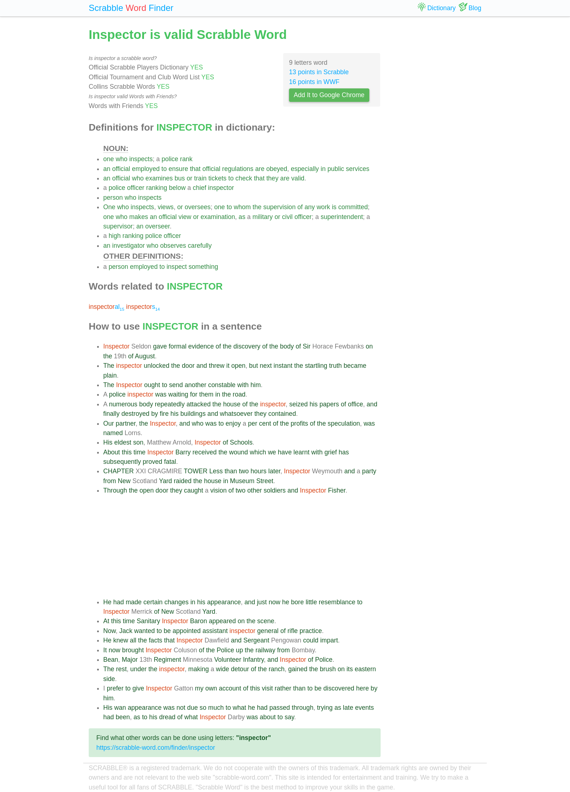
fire (164, 413)
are (259, 168)
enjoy (233, 423)
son (138, 442)
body (287, 346)
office (355, 404)
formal (177, 346)
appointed (187, 630)
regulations (237, 168)
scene (265, 621)
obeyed (276, 168)
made (134, 602)
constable (222, 385)
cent (265, 423)
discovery (246, 346)
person (113, 197)
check (244, 178)
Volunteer (227, 659)
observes (173, 245)
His (107, 442)
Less (216, 471)
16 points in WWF (314, 81)
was (160, 394)
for (194, 394)
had (118, 602)
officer (136, 187)
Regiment (167, 659)
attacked (198, 404)
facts (155, 640)
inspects (141, 159)
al (106, 306)
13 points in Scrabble (319, 72)
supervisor (118, 226)
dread (167, 717)
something (203, 266)
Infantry (253, 659)
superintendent (342, 216)
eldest (122, 442)
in (323, 168)
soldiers (275, 490)
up (239, 650)
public (336, 168)
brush (328, 669)
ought (152, 385)
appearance (224, 602)
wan (120, 707)
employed (146, 168)
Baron (198, 621)
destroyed (135, 413)
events (364, 707)
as (241, 216)
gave (160, 346)
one (108, 159)
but (253, 365)
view (184, 216)
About (111, 452)
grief (330, 452)
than (231, 471)
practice (311, 630)
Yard (165, 481)
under (138, 669)
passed (279, 707)
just (262, 602)
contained (282, 413)
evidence (201, 346)
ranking (156, 187)
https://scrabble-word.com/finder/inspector (155, 747)
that (195, 168)
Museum (242, 481)
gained (298, 669)
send (176, 385)
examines (159, 178)
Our (108, 423)
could (310, 640)
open (238, 365)
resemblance (337, 602)
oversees (197, 207)
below (177, 187)
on (369, 346)
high (115, 235)
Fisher (336, 490)
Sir (307, 346)
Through (115, 490)
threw (217, 365)
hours (258, 471)
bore (297, 602)
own (211, 688)
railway (266, 650)
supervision (279, 207)
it (227, 365)
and (201, 365)
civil (287, 216)
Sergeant (256, 640)
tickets (217, 178)
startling (316, 365)
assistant (215, 630)
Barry (183, 452)
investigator (128, 245)
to (164, 168)
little (311, 602)
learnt (301, 452)
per (252, 423)
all (133, 640)
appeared (222, 621)
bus (179, 178)
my (199, 688)
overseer (157, 226)
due (192, 707)
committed (353, 207)
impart (329, 640)
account (230, 688)
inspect (176, 266)
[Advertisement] (242, 546)
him (255, 385)
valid (297, 178)
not (181, 707)
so (203, 707)
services (358, 168)
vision (218, 490)
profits (299, 423)
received (205, 452)
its (349, 669)
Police (225, 650)
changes (176, 602)
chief (199, 187)
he (285, 602)
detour (240, 669)
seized (298, 404)
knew (120, 640)
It (105, 650)
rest (121, 669)
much (216, 707)
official (121, 168)
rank (186, 159)
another (195, 385)
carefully (200, 245)
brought (133, 650)
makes (138, 216)
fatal (170, 461)
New (124, 481)
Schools (241, 442)
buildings (192, 413)
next (266, 365)
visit (267, 688)
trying (325, 707)
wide (222, 669)
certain (153, 602)
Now (109, 630)
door (188, 365)
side (109, 678)
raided (183, 481)
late (348, 707)
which (258, 452)
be (167, 630)
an (107, 168)
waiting (178, 394)
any (310, 207)
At (106, 621)
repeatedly (170, 404)
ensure (178, 168)
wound (238, 452)
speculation (344, 423)
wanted (144, 630)
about (268, 717)
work (323, 207)
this (127, 452)
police (169, 159)
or (190, 178)
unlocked (156, 365)
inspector (221, 187)
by (154, 413)
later (274, 471)
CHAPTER (118, 471)
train (200, 178)
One (109, 207)
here (362, 688)
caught (193, 490)
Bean (110, 659)
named (113, 433)
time (139, 452)
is (334, 207)
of (300, 207)
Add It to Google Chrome (329, 95)
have (285, 452)
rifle (293, 630)
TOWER (196, 471)
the (257, 207)
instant (283, 365)
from (109, 481)
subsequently (122, 461)
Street (264, 481)
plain (110, 375)
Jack (125, 630)
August (145, 356)
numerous (123, 404)
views (166, 207)
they (272, 178)
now (274, 602)
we (272, 452)
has (344, 452)
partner (126, 423)
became (355, 365)
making (198, 669)
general (268, 630)
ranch (277, 669)
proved (152, 461)
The (108, 365)
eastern (365, 669)
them (206, 394)
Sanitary (148, 621)
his (313, 404)
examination (218, 216)
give (138, 688)
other (254, 490)
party (369, 471)
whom (242, 207)
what (239, 707)
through (303, 707)
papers (329, 404)
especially (305, 168)
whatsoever (236, 413)
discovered (339, 688)
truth (335, 365)
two (244, 471)
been (123, 717)
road (239, 394)
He (107, 602)
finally (111, 413)
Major (130, 659)
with (243, 385)
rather (282, 688)
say (289, 717)
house (232, 404)
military (263, 216)
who (121, 159)
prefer (115, 688)
